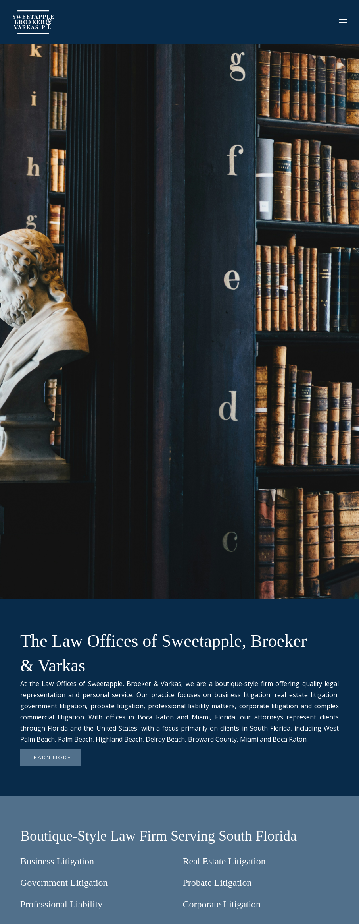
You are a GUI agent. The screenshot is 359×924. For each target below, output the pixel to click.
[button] (343, 22)
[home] (169, 22)
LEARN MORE (50, 757)
